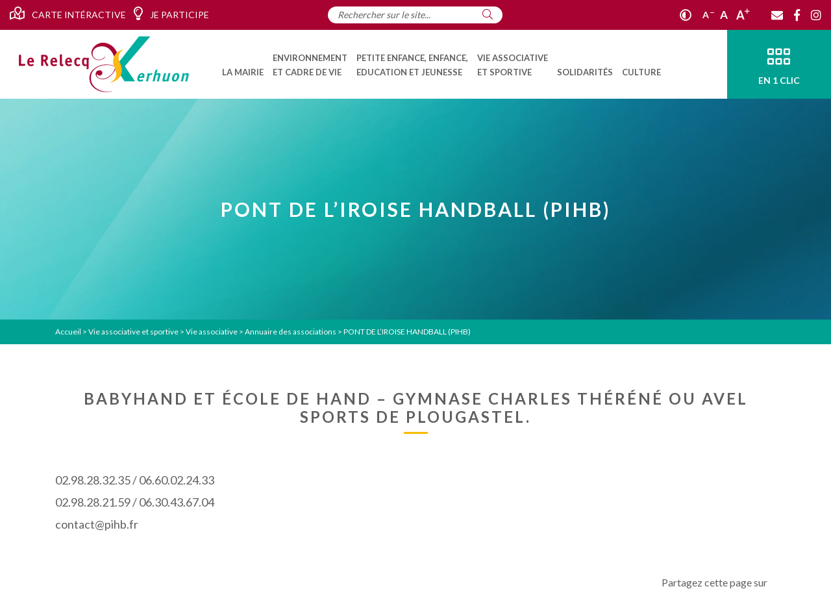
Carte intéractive (68, 13)
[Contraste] (685, 14)
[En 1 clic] (779, 64)
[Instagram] (816, 14)
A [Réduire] (708, 14)
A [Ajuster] (724, 14)
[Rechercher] (487, 14)
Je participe (171, 13)
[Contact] (777, 14)
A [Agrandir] (743, 15)
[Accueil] (104, 64)
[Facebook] (797, 14)
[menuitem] (242, 64)
